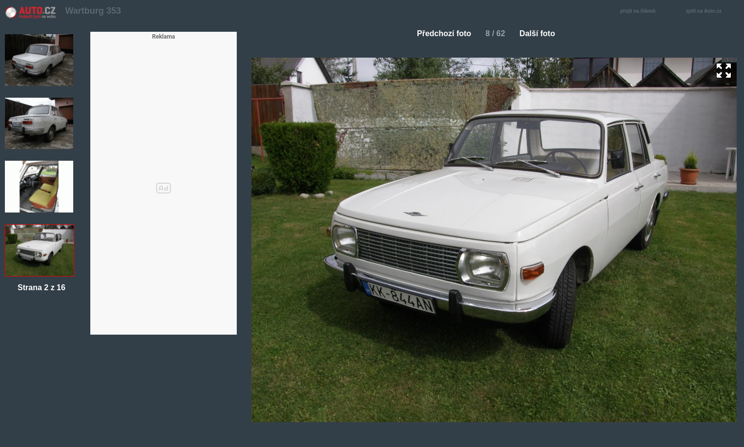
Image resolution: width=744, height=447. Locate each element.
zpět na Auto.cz (709, 11)
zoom (724, 71)
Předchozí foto (440, 33)
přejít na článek (640, 11)
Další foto (541, 33)
